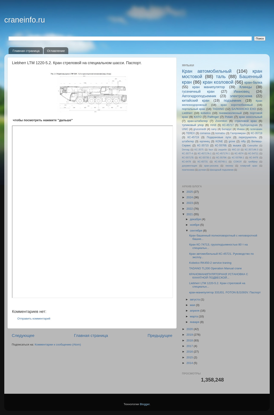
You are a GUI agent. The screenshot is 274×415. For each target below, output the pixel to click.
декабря (196, 219)
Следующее (23, 335)
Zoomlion (221, 121)
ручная (202, 169)
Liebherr (187, 113)
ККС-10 (236, 149)
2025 (190, 191)
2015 (190, 357)
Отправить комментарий (33, 318)
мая (193, 305)
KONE (219, 141)
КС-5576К (221, 157)
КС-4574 (239, 153)
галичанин (256, 129)
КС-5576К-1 (238, 157)
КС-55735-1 (205, 157)
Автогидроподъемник (199, 96)
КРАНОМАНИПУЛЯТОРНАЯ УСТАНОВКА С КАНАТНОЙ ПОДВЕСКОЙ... (218, 276)
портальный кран (193, 109)
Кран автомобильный (207, 71)
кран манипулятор (208, 87)
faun (211, 149)
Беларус (227, 129)
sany (214, 129)
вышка (237, 145)
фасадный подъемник (222, 169)
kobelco (206, 113)
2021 (190, 214)
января (195, 322)
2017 (190, 346)
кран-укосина (211, 165)
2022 (190, 208)
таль (221, 76)
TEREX (190, 133)
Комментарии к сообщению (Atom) (58, 344)
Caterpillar (252, 145)
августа (195, 299)
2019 (190, 334)
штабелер (188, 141)
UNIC (185, 129)
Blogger (145, 404)
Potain (229, 116)
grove (232, 141)
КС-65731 (203, 161)
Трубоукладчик (249, 125)
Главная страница (26, 51)
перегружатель (248, 137)
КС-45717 (228, 125)
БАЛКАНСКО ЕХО (244, 109)
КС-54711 (253, 153)
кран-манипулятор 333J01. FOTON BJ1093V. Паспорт (225, 292)
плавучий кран (248, 165)
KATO (198, 116)
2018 (190, 340)
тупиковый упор (193, 125)
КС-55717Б (188, 157)
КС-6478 (186, 161)
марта (194, 316)
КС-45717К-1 (223, 153)
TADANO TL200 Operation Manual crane (215, 268)
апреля (195, 310)
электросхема (241, 96)
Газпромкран (238, 133)
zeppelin (222, 149)
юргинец (205, 141)
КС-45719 (193, 137)
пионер (229, 165)
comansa (205, 133)
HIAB (213, 125)
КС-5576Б (221, 145)
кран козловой (218, 82)
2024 (190, 197)
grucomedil (199, 129)
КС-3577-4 (187, 153)
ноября (195, 224)
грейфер (253, 161)
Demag (185, 149)
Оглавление (56, 51)
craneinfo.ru (24, 19)
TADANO (218, 109)
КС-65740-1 (220, 161)
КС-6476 (253, 157)
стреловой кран (246, 121)
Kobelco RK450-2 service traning (210, 262)
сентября (196, 230)
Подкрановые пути (219, 137)
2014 (190, 363)
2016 (190, 351)
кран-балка (253, 82)
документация (189, 165)
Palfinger (213, 116)
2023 (190, 202)
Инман (241, 129)
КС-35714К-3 (251, 149)
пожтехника (188, 169)
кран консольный (250, 116)
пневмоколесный (230, 113)
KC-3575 (199, 149)
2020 (190, 329)
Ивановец (242, 91)
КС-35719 (256, 133)
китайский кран (195, 100)
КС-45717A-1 (204, 153)
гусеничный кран (198, 91)
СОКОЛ (238, 161)
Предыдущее (159, 335)
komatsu (220, 133)
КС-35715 (203, 145)
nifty (243, 141)
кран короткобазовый (237, 104)
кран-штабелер (198, 121)
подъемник (232, 100)
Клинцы (246, 87)
